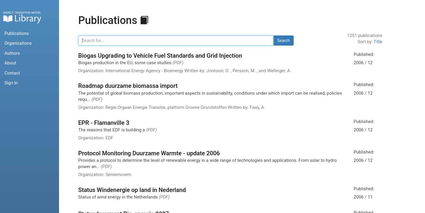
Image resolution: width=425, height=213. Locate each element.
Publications (16, 33)
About (10, 63)
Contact (12, 73)
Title (378, 41)
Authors (12, 53)
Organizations (18, 43)
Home (22, 17)
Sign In (11, 82)
